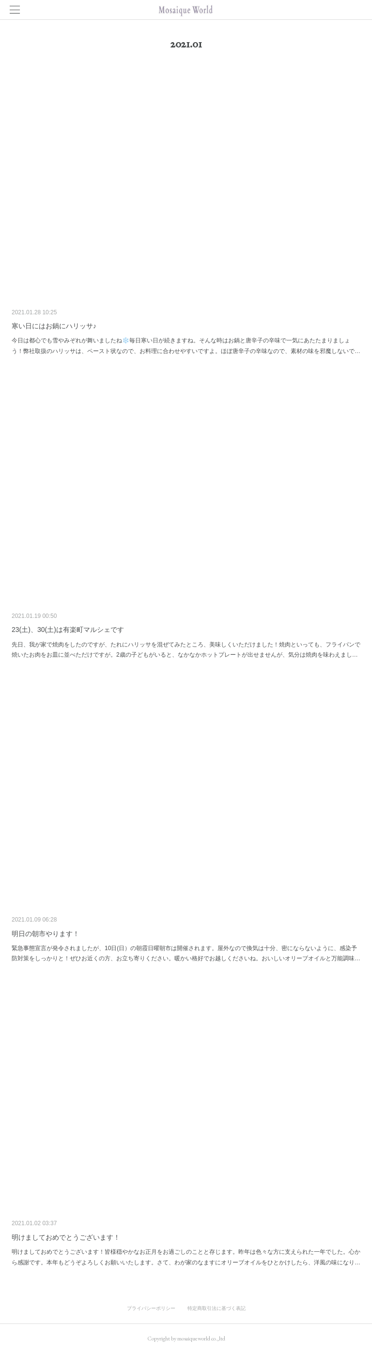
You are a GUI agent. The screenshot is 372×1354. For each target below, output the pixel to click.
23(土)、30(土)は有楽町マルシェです (68, 629)
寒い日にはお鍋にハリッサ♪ (54, 326)
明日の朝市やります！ (45, 934)
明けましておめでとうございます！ (66, 1237)
